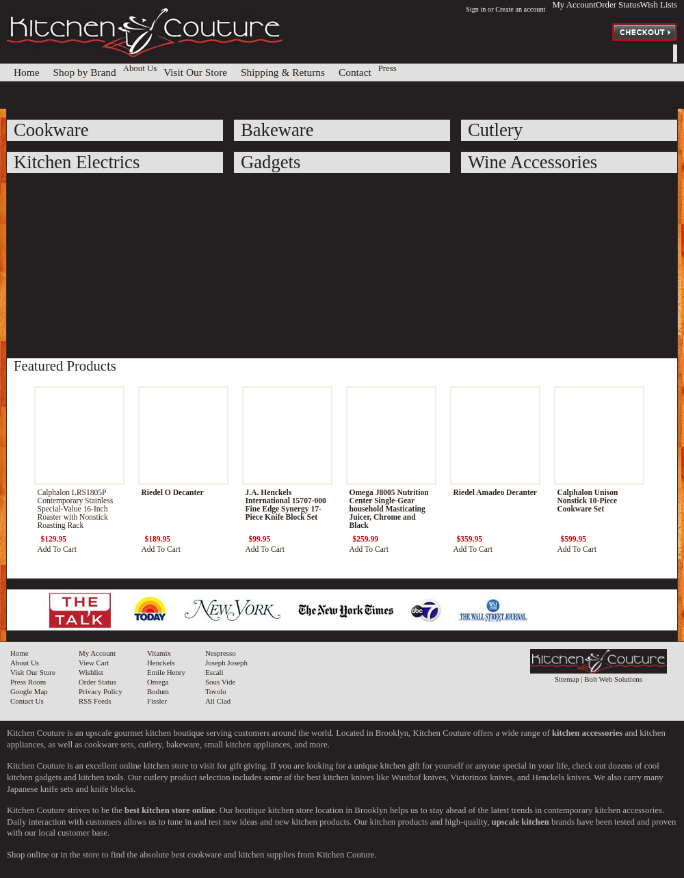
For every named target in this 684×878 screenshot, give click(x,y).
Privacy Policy (100, 691)
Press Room (28, 682)
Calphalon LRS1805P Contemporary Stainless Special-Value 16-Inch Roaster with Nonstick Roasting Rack (76, 508)
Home (19, 653)
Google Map (29, 691)
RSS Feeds (95, 701)
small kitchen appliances (247, 744)
